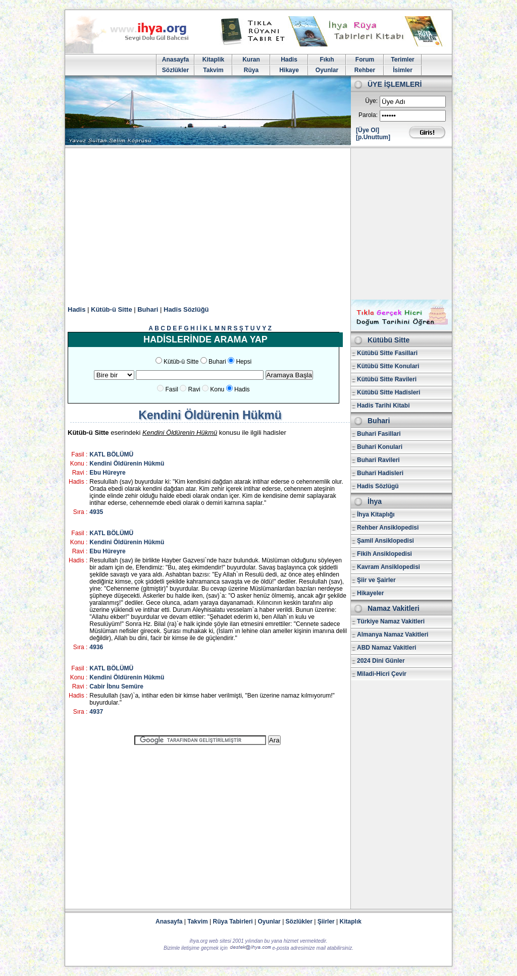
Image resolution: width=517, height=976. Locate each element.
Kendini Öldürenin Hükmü (126, 463)
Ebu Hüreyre (107, 472)
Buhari (147, 309)
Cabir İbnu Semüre (116, 686)
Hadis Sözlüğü (186, 309)
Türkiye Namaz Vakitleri (391, 621)
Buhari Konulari (379, 446)
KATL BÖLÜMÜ (111, 454)
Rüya (251, 70)
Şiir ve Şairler (376, 580)
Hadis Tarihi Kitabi (383, 405)
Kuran (251, 59)
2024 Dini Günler (381, 660)
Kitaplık (350, 921)
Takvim (213, 70)
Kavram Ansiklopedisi (388, 566)
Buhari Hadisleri (380, 473)
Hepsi (243, 361)
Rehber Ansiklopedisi (388, 527)
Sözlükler (175, 70)
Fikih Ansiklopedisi (384, 553)
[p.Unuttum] (373, 137)
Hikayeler (370, 593)
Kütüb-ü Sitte (111, 309)
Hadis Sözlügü (378, 486)
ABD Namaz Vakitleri (386, 647)
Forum (364, 59)
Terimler (402, 59)
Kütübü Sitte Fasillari (387, 353)
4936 (96, 647)
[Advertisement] (258, 224)
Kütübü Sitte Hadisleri (388, 392)
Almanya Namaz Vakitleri (392, 634)
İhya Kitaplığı (376, 514)
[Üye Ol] (367, 130)
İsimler (402, 70)
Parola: (368, 115)
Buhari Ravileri (378, 460)
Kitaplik (213, 59)
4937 (96, 711)
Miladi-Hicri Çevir (381, 673)
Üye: (371, 100)
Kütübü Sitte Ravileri (387, 379)
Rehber (364, 70)
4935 (96, 511)
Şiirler (326, 921)
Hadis (289, 59)
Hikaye (289, 70)
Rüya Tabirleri (233, 921)
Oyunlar (327, 70)
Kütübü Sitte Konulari (388, 366)
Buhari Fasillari (379, 433)
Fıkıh (327, 59)
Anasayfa (175, 59)
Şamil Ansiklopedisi (385, 540)
